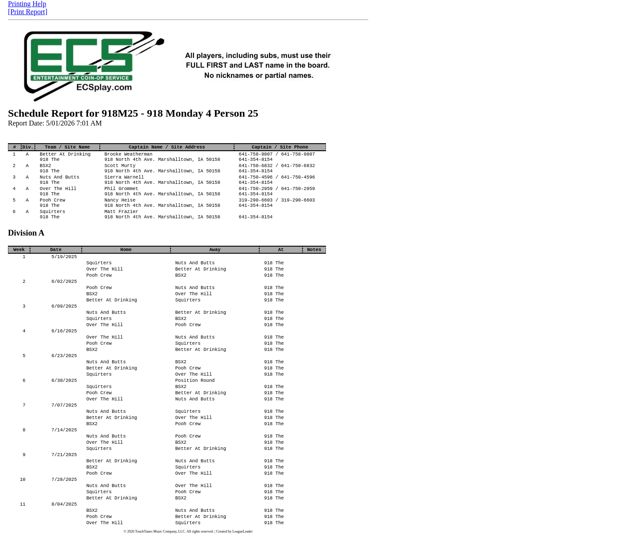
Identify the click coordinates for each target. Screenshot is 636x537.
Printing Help (27, 4)
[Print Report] (27, 11)
